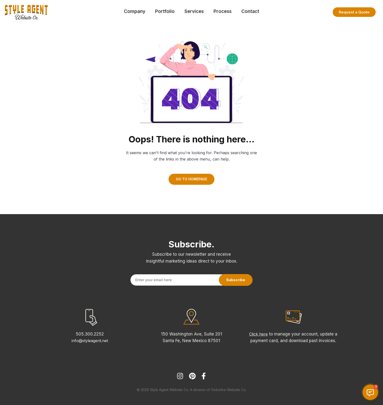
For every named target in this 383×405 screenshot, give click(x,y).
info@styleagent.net (90, 340)
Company (134, 11)
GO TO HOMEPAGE (191, 179)
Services (194, 11)
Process (222, 11)
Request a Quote (354, 12)
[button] (370, 392)
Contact (250, 11)
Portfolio (165, 11)
